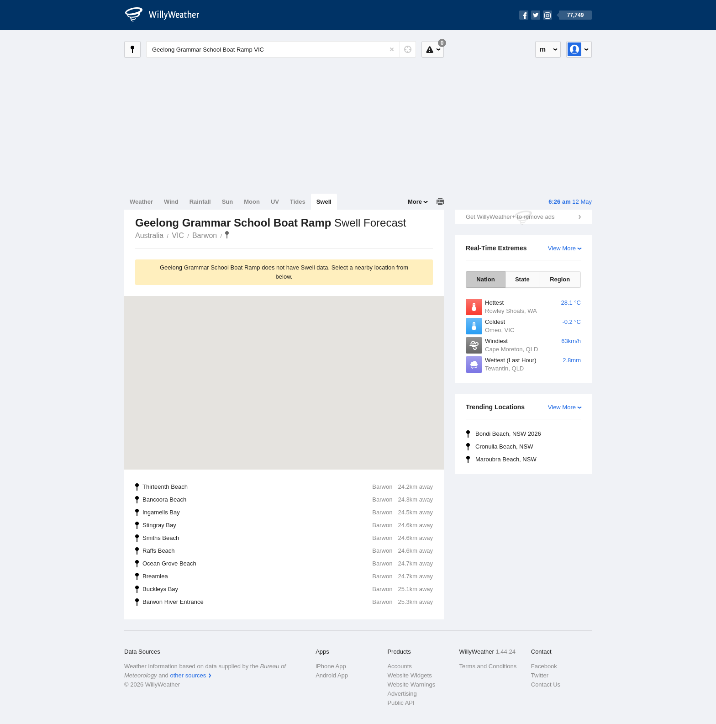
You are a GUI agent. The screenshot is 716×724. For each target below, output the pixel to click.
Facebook (544, 666)
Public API (400, 702)
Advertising (401, 693)
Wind (171, 201)
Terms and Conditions (488, 666)
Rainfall (200, 201)
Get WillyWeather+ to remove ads (510, 216)
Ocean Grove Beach (287, 563)
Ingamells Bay (287, 512)
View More (562, 248)
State (522, 279)
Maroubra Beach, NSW (506, 459)
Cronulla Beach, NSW (504, 446)
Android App (332, 675)
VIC (178, 235)
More (415, 201)
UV (275, 201)
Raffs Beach (287, 550)
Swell (324, 201)
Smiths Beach (287, 538)
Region (560, 279)
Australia (149, 235)
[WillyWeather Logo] (167, 15)
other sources (188, 675)
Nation (485, 279)
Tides (297, 201)
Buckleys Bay (287, 589)
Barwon (204, 235)
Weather (141, 201)
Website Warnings (411, 684)
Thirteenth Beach (287, 486)
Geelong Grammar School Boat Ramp (227, 234)
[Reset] (391, 49)
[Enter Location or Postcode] (281, 49)
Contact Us (545, 684)
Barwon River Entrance (287, 602)
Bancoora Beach (287, 499)
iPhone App (331, 666)
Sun (227, 201)
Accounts (399, 666)
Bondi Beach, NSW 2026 (508, 433)
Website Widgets (409, 675)
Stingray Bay (287, 525)
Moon (252, 201)
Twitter (539, 675)
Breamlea (287, 576)
